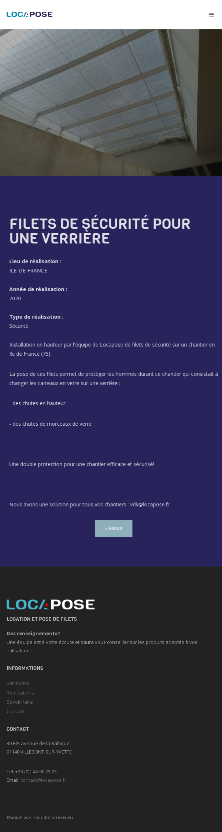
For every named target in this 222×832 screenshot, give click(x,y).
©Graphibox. (19, 817)
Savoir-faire (20, 702)
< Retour (117, 528)
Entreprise (18, 683)
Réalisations (20, 692)
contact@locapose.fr (43, 780)
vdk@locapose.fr (152, 504)
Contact (15, 711)
